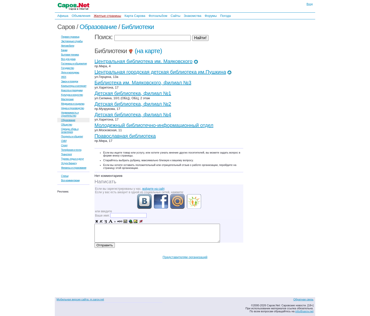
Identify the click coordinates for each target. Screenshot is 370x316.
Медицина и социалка (72, 103)
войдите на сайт (153, 188)
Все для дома (68, 59)
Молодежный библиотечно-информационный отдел (153, 125)
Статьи (64, 175)
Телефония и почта (71, 149)
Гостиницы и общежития (74, 63)
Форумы (211, 16)
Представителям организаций (185, 257)
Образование (98, 27)
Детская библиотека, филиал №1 (132, 93)
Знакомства (192, 16)
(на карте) (145, 51)
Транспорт (66, 154)
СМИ (63, 140)
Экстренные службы (72, 41)
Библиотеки (138, 27)
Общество (66, 124)
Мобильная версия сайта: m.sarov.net (80, 299)
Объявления (81, 16)
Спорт (64, 145)
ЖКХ (63, 76)
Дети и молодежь (70, 72)
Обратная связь (303, 299)
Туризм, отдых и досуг (72, 158)
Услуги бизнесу (69, 163)
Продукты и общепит (72, 136)
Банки (64, 50)
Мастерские (67, 99)
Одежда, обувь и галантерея (69, 130)
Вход (310, 3)
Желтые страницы (107, 16)
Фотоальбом (158, 16)
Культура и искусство (72, 94)
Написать (105, 181)
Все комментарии (70, 180)
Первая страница (70, 36)
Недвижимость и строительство (70, 114)
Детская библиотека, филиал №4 (132, 114)
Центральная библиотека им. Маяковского (143, 61)
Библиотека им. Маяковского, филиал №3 (142, 82)
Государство (67, 67)
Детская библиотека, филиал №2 (132, 104)
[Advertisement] (278, 86)
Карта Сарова (134, 16)
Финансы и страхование (73, 167)
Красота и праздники (72, 90)
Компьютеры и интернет (73, 85)
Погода (225, 16)
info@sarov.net (304, 311)
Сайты (175, 16)
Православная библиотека (125, 136)
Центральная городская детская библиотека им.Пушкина (160, 72)
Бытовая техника (70, 54)
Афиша (62, 16)
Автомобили (67, 45)
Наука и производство (72, 108)
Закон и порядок (69, 81)
